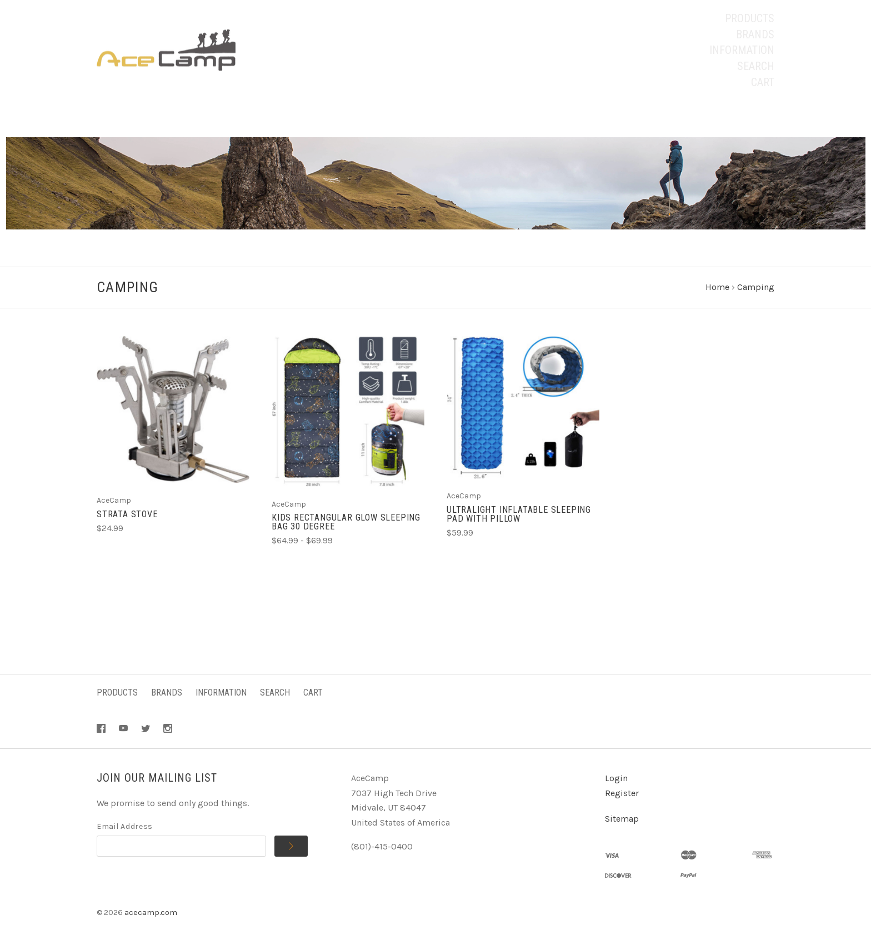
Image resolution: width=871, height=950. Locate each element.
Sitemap (622, 818)
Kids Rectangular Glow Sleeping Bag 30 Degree (346, 522)
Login (616, 778)
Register (622, 793)
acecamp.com (150, 912)
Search (755, 66)
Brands (755, 34)
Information (741, 50)
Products (749, 18)
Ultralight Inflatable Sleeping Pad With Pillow (519, 514)
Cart (762, 82)
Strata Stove (127, 514)
